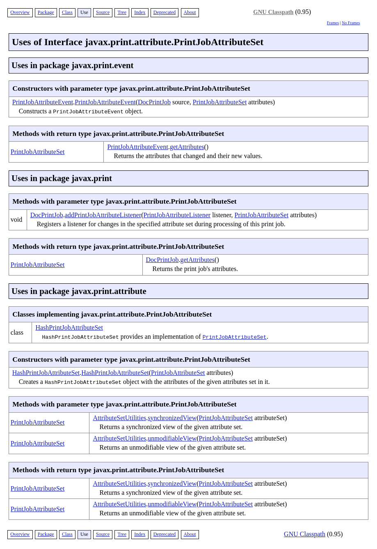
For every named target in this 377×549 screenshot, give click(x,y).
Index (139, 12)
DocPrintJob (154, 102)
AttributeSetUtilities (119, 417)
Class (67, 12)
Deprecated (164, 12)
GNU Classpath (273, 12)
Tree (121, 12)
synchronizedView (172, 417)
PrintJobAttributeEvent (42, 102)
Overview (20, 12)
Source (103, 12)
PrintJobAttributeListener (177, 214)
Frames (333, 23)
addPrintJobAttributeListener (103, 214)
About (190, 12)
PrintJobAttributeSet (220, 102)
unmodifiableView (172, 438)
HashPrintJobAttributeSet (69, 327)
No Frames (351, 23)
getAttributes (187, 146)
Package (46, 12)
